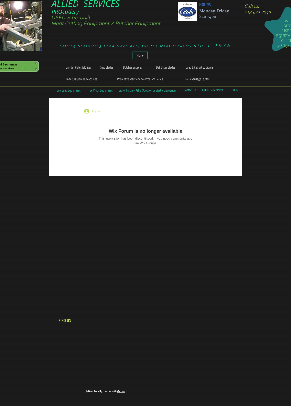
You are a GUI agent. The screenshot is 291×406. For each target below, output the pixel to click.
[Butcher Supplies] (133, 67)
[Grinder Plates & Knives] (78, 67)
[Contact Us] (189, 90)
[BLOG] (234, 90)
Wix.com (121, 391)
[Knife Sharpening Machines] (81, 79)
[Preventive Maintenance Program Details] (140, 79)
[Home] (140, 55)
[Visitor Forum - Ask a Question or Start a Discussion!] (147, 90)
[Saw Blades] (106, 67)
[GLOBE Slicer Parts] (212, 90)
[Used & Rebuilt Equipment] (200, 67)
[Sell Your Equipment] (101, 90)
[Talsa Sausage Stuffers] (198, 79)
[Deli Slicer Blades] (165, 67)
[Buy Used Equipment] (68, 90)
